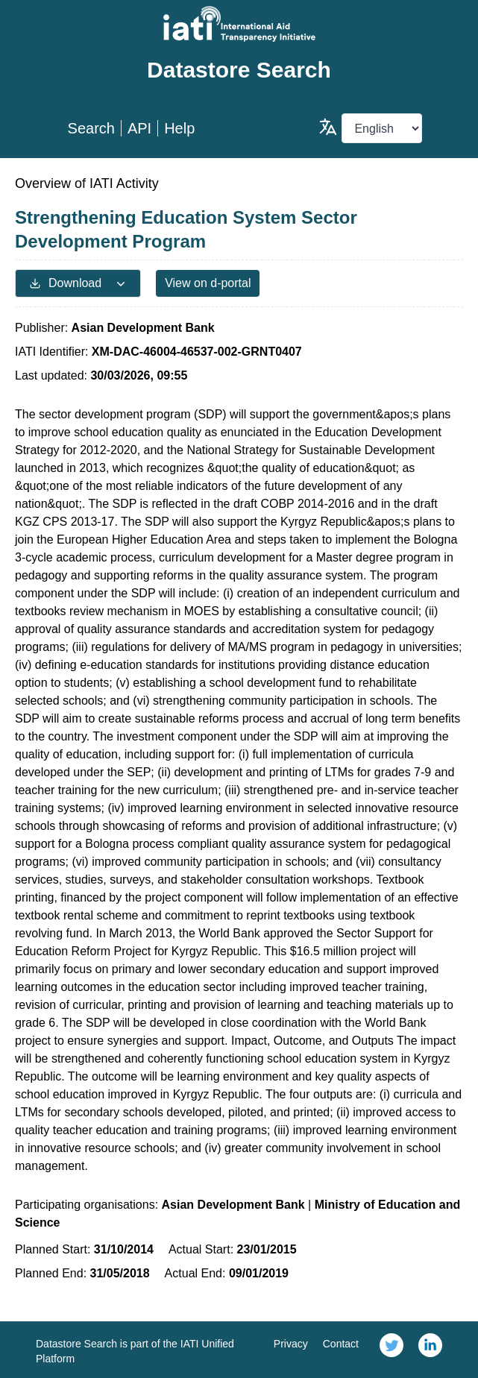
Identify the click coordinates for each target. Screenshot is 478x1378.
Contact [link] (341, 1344)
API (139, 128)
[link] (391, 1349)
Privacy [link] (291, 1344)
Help (179, 128)
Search (91, 128)
